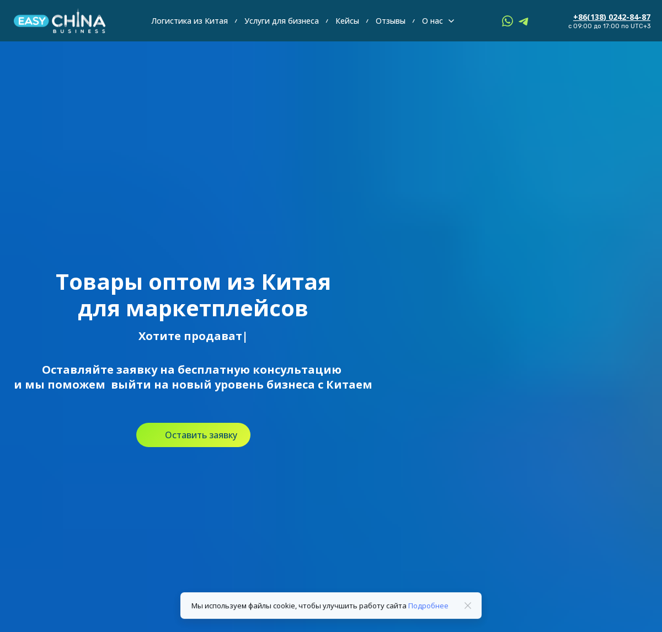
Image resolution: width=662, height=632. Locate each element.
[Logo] (59, 20)
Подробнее (428, 610)
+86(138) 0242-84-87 (611, 17)
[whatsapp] (507, 20)
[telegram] (524, 20)
